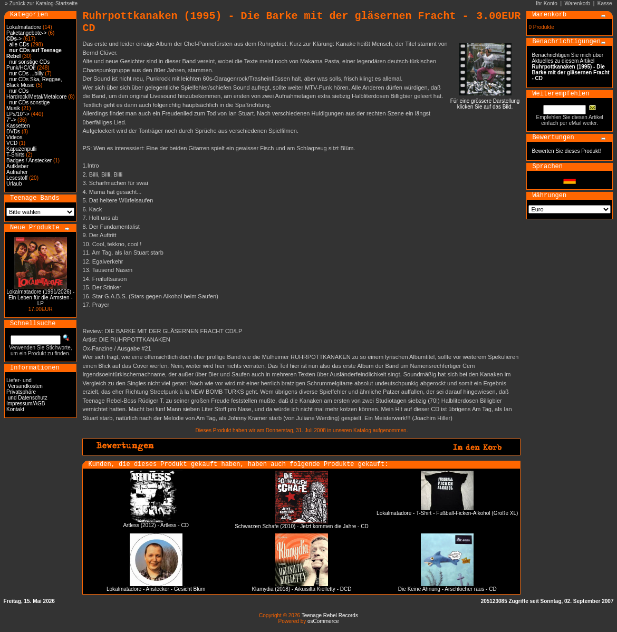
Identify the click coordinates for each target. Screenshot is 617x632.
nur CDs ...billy (26, 73)
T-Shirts (15, 155)
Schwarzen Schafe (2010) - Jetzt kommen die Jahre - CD (301, 526)
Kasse (604, 3)
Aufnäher (17, 172)
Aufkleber (17, 166)
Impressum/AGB (25, 403)
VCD (11, 143)
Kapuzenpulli (21, 149)
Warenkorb (578, 3)
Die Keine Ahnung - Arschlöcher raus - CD (447, 589)
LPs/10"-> (18, 114)
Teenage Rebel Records (330, 615)
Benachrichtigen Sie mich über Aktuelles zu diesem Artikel (570, 66)
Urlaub (14, 184)
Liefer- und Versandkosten (24, 383)
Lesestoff (16, 178)
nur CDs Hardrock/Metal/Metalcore (36, 94)
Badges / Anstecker (29, 160)
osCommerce (323, 621)
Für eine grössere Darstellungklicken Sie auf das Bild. (485, 101)
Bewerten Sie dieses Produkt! (566, 151)
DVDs (13, 131)
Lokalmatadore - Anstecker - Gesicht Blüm (156, 589)
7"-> (11, 120)
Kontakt (15, 409)
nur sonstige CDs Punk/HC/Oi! (28, 65)
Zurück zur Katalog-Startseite (43, 3)
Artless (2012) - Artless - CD (155, 525)
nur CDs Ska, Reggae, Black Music (34, 82)
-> (14, 39)
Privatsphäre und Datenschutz (26, 395)
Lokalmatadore (23, 27)
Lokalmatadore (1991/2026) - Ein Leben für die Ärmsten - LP (40, 297)
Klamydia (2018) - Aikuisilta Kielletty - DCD (301, 589)
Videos (14, 137)
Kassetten (18, 126)
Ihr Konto (546, 3)
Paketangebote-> (26, 33)
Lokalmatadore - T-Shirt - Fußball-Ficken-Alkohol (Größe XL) (447, 513)
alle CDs (19, 44)
